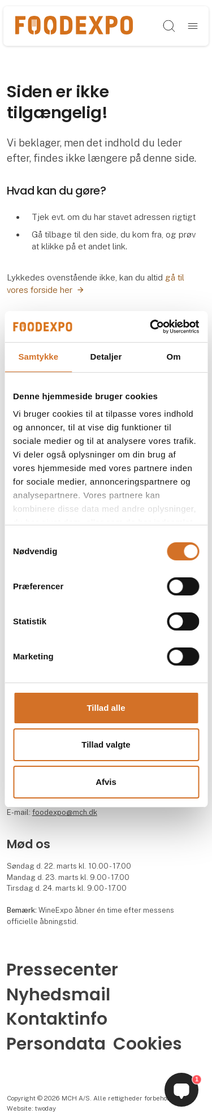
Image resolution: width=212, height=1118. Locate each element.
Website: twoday (31, 1108)
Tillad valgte (105, 744)
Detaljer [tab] (106, 356)
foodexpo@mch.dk (64, 812)
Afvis (106, 782)
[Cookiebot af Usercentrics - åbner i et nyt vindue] (151, 326)
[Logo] (74, 26)
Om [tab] (174, 356)
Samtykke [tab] (38, 356)
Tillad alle (105, 708)
